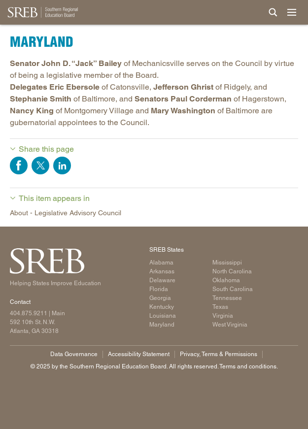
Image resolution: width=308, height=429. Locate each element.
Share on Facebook (19, 165)
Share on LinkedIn (62, 165)
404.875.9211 (28, 313)
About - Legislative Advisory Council (65, 213)
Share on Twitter (40, 165)
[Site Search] (273, 12)
